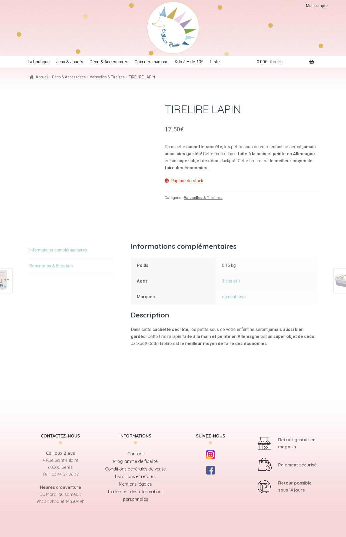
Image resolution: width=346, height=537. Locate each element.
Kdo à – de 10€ (189, 61)
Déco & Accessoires (108, 61)
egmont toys (234, 296)
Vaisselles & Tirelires (107, 77)
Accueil (42, 77)
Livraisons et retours (135, 476)
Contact (135, 453)
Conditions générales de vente (135, 469)
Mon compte (317, 6)
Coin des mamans (151, 61)
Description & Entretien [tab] (51, 265)
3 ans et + (231, 281)
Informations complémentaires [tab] (58, 250)
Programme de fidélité (135, 461)
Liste (215, 61)
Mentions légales (135, 484)
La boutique (39, 61)
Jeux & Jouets (69, 61)
